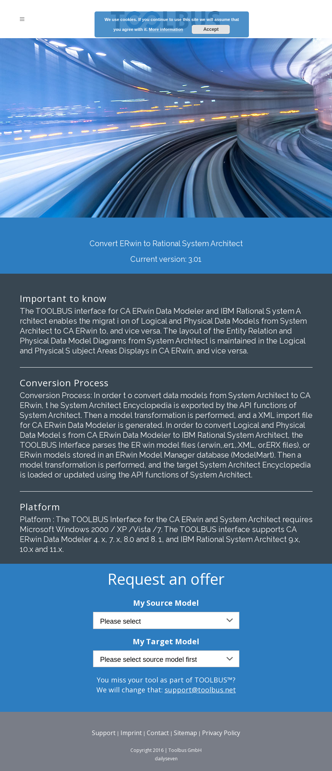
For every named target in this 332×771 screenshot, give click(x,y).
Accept (210, 29)
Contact (158, 733)
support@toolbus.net (200, 689)
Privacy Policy (221, 733)
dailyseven (166, 758)
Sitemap (185, 733)
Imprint (131, 733)
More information (166, 29)
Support (103, 733)
